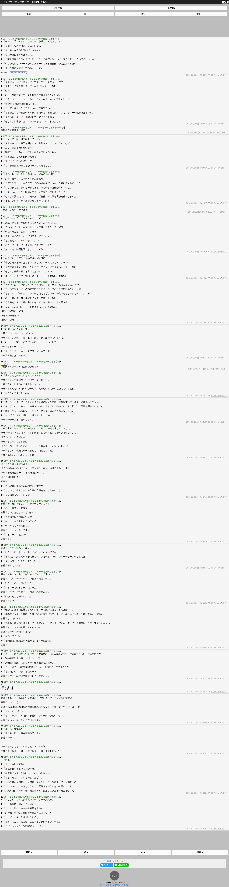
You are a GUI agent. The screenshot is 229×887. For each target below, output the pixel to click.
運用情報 (116, 885)
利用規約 (125, 885)
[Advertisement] (114, 27)
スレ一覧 (58, 8)
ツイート (108, 865)
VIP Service (120, 882)
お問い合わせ (105, 885)
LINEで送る (122, 865)
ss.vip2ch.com (18, 72)
